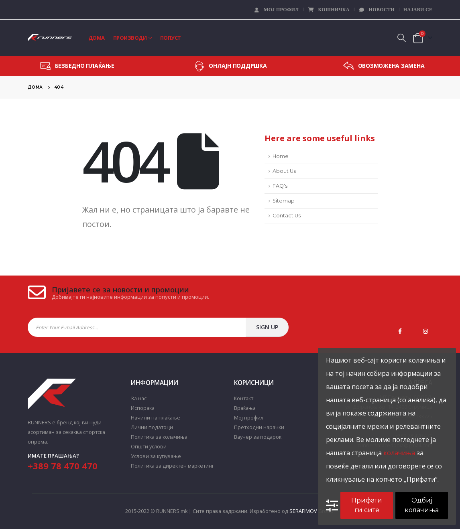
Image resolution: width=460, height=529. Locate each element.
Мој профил (276, 9)
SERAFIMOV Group (311, 511)
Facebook (400, 331)
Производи (130, 37)
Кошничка (328, 9)
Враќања (245, 408)
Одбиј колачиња (422, 505)
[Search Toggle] (401, 38)
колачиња (399, 452)
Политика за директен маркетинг (172, 465)
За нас (139, 398)
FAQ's (280, 186)
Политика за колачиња (159, 437)
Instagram (425, 331)
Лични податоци (152, 427)
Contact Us (287, 216)
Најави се (417, 9)
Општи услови (149, 446)
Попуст (170, 37)
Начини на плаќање (155, 417)
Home (281, 156)
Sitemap (284, 201)
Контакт (243, 398)
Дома (96, 37)
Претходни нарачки (259, 427)
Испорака (143, 408)
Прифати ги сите (366, 505)
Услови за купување (156, 456)
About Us (284, 171)
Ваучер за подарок (257, 437)
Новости (376, 9)
